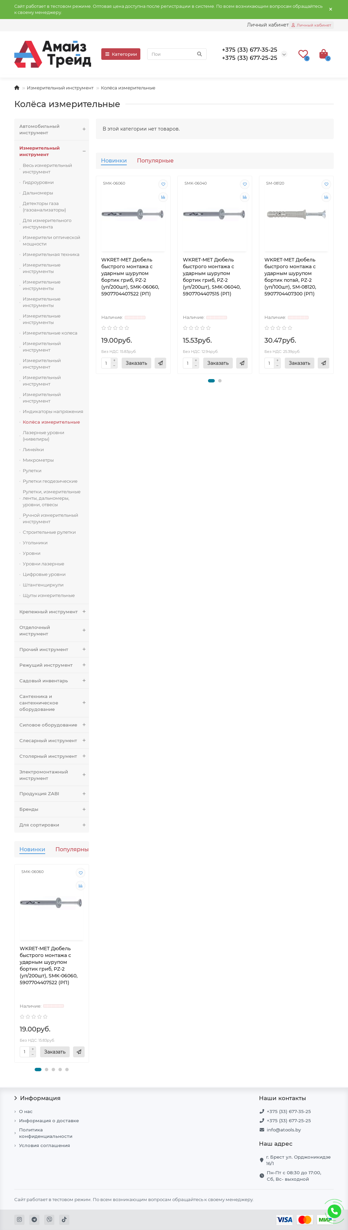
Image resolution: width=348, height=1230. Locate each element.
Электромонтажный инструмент (54, 775)
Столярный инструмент (54, 756)
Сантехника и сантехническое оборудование (54, 703)
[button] (38, 1069)
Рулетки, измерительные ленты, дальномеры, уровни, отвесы (52, 498)
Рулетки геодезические (50, 481)
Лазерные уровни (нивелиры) (43, 436)
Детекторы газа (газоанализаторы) (44, 206)
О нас (26, 1111)
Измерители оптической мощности (51, 240)
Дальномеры (38, 192)
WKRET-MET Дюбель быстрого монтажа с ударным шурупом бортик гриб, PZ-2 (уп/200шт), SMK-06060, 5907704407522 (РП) (48, 965)
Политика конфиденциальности (45, 1133)
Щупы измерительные (49, 595)
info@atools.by (284, 1129)
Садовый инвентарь (54, 680)
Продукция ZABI (54, 793)
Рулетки (32, 470)
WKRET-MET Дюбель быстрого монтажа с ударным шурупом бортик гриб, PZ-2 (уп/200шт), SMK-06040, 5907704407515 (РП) (212, 277)
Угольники (35, 542)
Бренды (54, 809)
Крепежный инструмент (54, 611)
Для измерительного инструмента (47, 223)
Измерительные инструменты (41, 268)
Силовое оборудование (54, 725)
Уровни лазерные (43, 563)
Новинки (32, 849)
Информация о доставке (49, 1120)
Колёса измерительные (51, 422)
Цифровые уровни (44, 574)
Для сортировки (54, 825)
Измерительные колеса (50, 333)
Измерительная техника (51, 254)
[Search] (177, 54)
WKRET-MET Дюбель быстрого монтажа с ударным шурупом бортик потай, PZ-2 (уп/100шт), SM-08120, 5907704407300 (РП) (290, 277)
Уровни (31, 553)
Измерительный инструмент (60, 87)
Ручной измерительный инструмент (50, 518)
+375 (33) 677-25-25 (289, 1120)
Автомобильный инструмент (54, 129)
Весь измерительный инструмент (47, 168)
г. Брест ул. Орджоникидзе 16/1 (298, 1160)
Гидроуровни (38, 182)
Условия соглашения (44, 1145)
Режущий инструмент (54, 665)
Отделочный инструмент (54, 630)
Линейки (33, 449)
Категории (121, 54)
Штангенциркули (43, 584)
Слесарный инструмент (54, 740)
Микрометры (38, 460)
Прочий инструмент (54, 649)
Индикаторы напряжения (53, 411)
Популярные (73, 849)
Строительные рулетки (49, 532)
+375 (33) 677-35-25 (289, 1111)
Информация (37, 1098)
